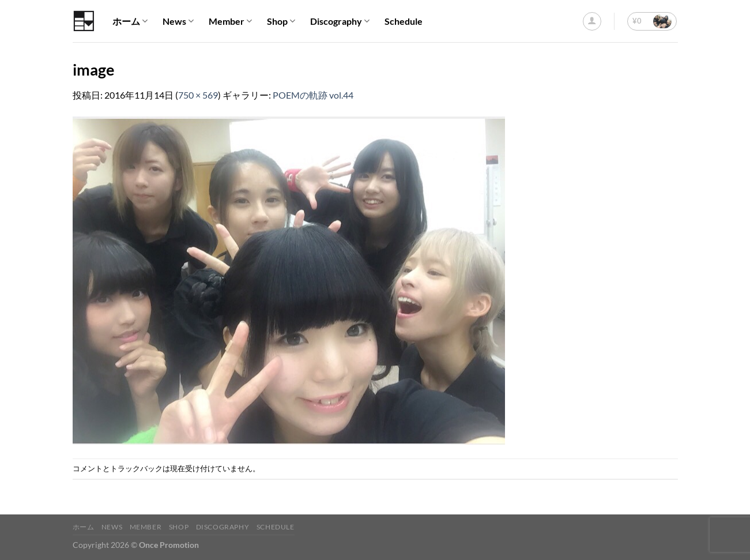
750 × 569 (198, 94)
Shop (281, 21)
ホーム (130, 21)
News (178, 21)
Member (230, 21)
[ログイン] (592, 21)
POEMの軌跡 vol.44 (313, 94)
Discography (340, 21)
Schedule (404, 21)
